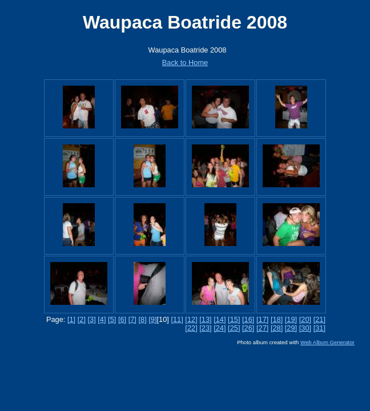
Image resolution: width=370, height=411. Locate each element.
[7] (132, 319)
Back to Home (185, 62)
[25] (234, 328)
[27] (262, 328)
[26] (248, 328)
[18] (277, 319)
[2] (82, 319)
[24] (220, 328)
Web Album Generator (327, 342)
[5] (112, 319)
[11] (177, 319)
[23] (205, 328)
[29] (291, 328)
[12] (191, 319)
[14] (220, 319)
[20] (305, 319)
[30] (305, 328)
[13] (205, 319)
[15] (234, 319)
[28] (277, 328)
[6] (122, 319)
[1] (71, 319)
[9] (152, 319)
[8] (142, 319)
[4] (102, 319)
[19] (291, 319)
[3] (92, 319)
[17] (262, 319)
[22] (191, 328)
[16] (248, 319)
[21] (319, 319)
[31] (319, 328)
